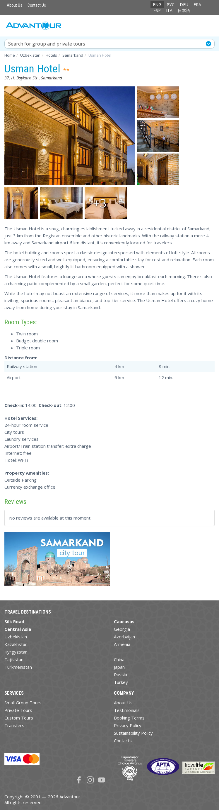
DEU (184, 4)
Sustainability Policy (133, 733)
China (119, 659)
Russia (120, 674)
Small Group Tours (23, 703)
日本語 (184, 10)
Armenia (122, 644)
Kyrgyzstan (16, 652)
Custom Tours (18, 718)
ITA (169, 10)
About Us (14, 5)
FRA (197, 4)
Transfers (14, 725)
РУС (170, 4)
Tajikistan (13, 659)
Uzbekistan (15, 637)
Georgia (122, 629)
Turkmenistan (18, 667)
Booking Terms (129, 718)
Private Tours (18, 710)
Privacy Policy (127, 725)
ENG (157, 4)
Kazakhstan (16, 644)
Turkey (121, 682)
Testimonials (127, 710)
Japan (119, 667)
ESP (157, 10)
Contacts (123, 740)
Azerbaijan (124, 637)
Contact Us (37, 5)
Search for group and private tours (46, 44)
